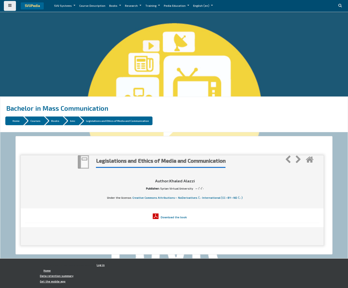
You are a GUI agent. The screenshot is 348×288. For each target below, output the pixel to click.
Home (16, 121)
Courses (35, 121)
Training (151, 6)
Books (113, 6)
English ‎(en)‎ (201, 6)
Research (131, 6)
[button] (340, 5)
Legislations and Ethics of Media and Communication (117, 121)
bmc (72, 121)
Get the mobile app (52, 281)
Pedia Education (175, 6)
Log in (101, 265)
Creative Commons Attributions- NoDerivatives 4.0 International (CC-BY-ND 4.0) (187, 198)
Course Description (92, 6)
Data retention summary (56, 276)
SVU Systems (63, 6)
